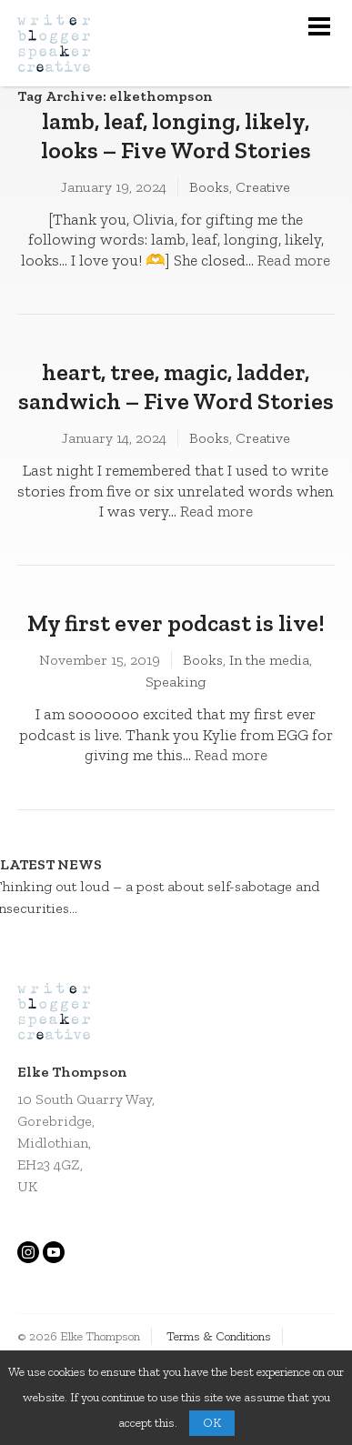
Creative (263, 187)
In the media (269, 659)
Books (209, 187)
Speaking (176, 681)
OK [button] (212, 1422)
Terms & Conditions (218, 1336)
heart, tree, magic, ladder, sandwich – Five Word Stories (176, 387)
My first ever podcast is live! (176, 623)
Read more (293, 260)
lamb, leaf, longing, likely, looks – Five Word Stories (176, 136)
